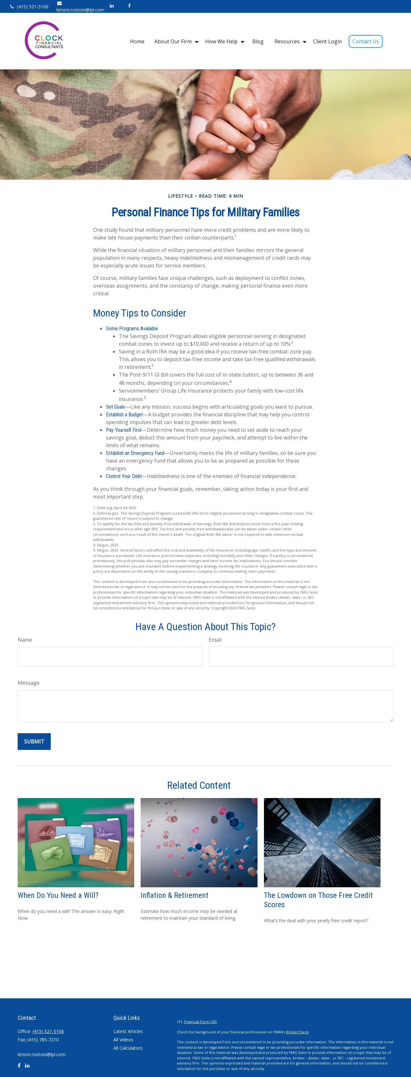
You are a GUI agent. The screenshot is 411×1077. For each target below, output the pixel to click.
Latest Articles (128, 1031)
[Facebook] (129, 5)
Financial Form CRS (200, 1021)
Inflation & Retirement (174, 895)
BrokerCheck (297, 1031)
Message (28, 682)
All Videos (123, 1040)
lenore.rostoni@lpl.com (42, 1054)
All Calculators (128, 1048)
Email (215, 639)
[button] (137, 41)
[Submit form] (34, 741)
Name (25, 639)
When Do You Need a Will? (58, 895)
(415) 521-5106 (28, 7)
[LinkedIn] (111, 5)
